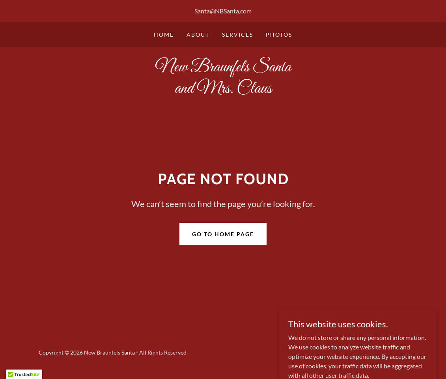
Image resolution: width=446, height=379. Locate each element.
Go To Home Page (223, 234)
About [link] (198, 34)
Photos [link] (279, 34)
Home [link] (164, 34)
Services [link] (237, 34)
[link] (223, 90)
